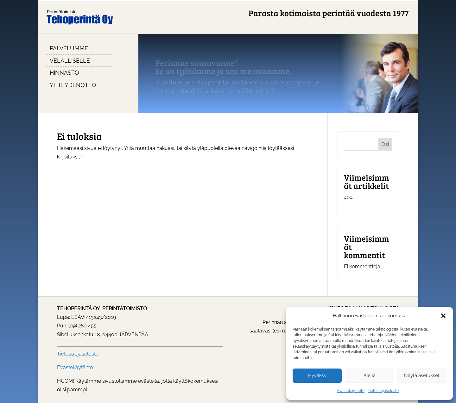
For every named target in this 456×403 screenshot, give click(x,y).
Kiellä (370, 375)
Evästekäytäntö (350, 390)
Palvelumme (69, 48)
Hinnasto (64, 72)
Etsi (385, 144)
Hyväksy (317, 375)
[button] (443, 316)
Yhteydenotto (73, 85)
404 (348, 197)
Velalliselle (70, 60)
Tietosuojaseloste (383, 390)
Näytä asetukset (422, 375)
